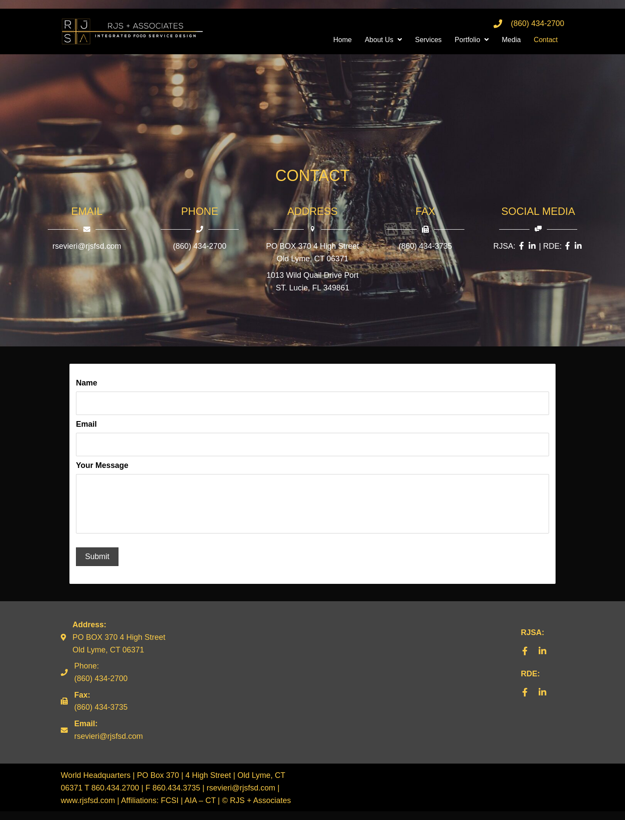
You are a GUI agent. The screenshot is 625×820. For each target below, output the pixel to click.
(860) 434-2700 (537, 23)
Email (86, 423)
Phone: (86, 674)
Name (86, 383)
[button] (525, 659)
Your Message (102, 463)
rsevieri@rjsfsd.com (87, 246)
